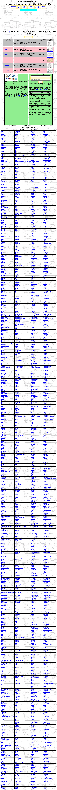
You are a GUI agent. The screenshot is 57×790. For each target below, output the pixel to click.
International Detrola (48, 419)
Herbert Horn (34, 402)
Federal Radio (18, 343)
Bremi (44, 224)
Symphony (3, 703)
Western (16, 772)
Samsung (17, 641)
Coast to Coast (34, 260)
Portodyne (45, 579)
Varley (2, 752)
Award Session (18, 194)
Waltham (3, 764)
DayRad (3, 282)
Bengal (45, 209)
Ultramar (33, 741)
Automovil (45, 190)
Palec (2, 555)
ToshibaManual (18, 728)
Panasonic (3, 556)
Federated (45, 343)
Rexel (32, 621)
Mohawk (3, 507)
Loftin (44, 467)
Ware (44, 764)
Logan (2, 468)
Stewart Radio (34, 692)
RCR (32, 611)
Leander (45, 459)
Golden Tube (17, 374)
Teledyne (17, 713)
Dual (44, 295)
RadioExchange (34, 599)
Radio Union (4, 598)
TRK (16, 735)
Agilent (16, 144)
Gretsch (16, 386)
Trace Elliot (33, 728)
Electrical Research (5, 315)
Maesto (32, 475)
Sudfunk (3, 697)
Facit (16, 337)
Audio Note (17, 187)
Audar (32, 186)
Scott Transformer (35, 648)
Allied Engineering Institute (21, 155)
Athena (32, 184)
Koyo (44, 449)
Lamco (2, 457)
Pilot (16, 572)
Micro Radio (4, 501)
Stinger (16, 693)
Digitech (3, 291)
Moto (32, 513)
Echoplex (33, 304)
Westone (16, 774)
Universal (3, 746)
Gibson (2, 372)
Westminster (46, 772)
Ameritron (45, 162)
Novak (2, 540)
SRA (44, 682)
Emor (32, 325)
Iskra (44, 422)
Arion (16, 177)
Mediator (33, 494)
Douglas (32, 294)
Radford (3, 589)
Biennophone (46, 214)
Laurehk (3, 459)
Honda (32, 408)
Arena (32, 174)
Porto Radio (17, 579)
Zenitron (3, 788)
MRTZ (45, 514)
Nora (44, 534)
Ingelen (16, 418)
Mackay (3, 474)
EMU (44, 327)
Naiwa (2, 521)
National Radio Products (20, 526)
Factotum (33, 337)
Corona (32, 268)
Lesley (32, 462)
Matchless (3, 490)
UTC (16, 749)
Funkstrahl (33, 357)
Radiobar (45, 598)
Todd (32, 723)
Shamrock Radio (47, 656)
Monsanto (33, 508)
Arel (2, 174)
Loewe (32, 467)
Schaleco (17, 647)
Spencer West (18, 679)
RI (15, 624)
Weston (3, 774)
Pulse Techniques (18, 583)
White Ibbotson (34, 775)
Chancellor (3, 253)
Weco (2, 769)
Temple (32, 716)
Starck (16, 686)
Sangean (45, 641)
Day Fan (45, 281)
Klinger (3, 446)
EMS (16, 327)
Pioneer (32, 572)
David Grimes (18, 281)
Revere (2, 621)
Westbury (3, 771)
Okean (44, 543)
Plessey (45, 573)
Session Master (4, 656)
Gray (16, 384)
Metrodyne (33, 498)
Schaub (45, 647)
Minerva (45, 503)
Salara (44, 638)
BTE (2, 233)
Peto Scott (3, 565)
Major (32, 480)
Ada (15, 135)
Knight (16, 446)
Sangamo (33, 641)
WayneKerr (4, 768)
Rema (16, 617)
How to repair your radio (41, 89)
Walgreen (3, 762)
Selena (16, 653)
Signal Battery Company (6, 660)
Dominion (33, 292)
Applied (16, 171)
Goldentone (33, 374)
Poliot (2, 576)
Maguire (16, 478)
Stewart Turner (46, 692)
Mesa (2, 498)
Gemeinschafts (46, 364)
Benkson (3, 210)
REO (32, 618)
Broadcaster (46, 227)
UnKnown (45, 746)
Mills (16, 503)
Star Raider (46, 684)
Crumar (45, 273)
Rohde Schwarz (18, 632)
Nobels (16, 533)
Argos (44, 174)
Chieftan (17, 255)
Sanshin (32, 643)
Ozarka (3, 550)
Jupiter (32, 434)
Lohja (16, 468)
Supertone (33, 699)
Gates (44, 361)
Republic (3, 620)
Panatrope (17, 556)
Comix (2, 265)
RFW (2, 622)
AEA (16, 138)
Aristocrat (33, 177)
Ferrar (16, 346)
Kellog (44, 439)
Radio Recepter (18, 595)
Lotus (44, 470)
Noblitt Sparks (34, 534)
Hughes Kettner (4, 412)
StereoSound (46, 690)
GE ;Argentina (34, 363)
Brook (16, 229)
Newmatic (33, 530)
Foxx (16, 354)
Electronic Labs (34, 318)
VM (44, 756)
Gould (44, 377)
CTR (16, 275)
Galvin (32, 360)
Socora (32, 669)
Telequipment (4, 715)
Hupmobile (17, 412)
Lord (16, 470)
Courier (32, 271)
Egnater (45, 308)
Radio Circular (46, 591)
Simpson (45, 663)
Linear (2, 467)
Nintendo (17, 532)
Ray (44, 608)
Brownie (3, 230)
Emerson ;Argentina (19, 324)
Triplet (45, 733)
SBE (32, 645)
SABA (2, 638)
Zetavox (45, 788)
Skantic (3, 666)
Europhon (45, 334)
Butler (44, 239)
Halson (16, 393)
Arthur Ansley (18, 180)
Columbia (45, 263)
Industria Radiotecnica (20, 416)
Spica (2, 680)
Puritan (45, 583)
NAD (44, 520)
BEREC (16, 211)
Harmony (17, 396)
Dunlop (32, 298)
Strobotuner (46, 694)
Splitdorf (17, 682)
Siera (44, 658)
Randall (3, 607)
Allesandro (3, 155)
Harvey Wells (46, 397)
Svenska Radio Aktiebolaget (37, 700)
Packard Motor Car (35, 552)
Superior (3, 699)
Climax (16, 259)
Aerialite (45, 139)
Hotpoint (33, 409)
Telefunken (33, 713)
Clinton (32, 259)
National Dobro (18, 524)
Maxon (32, 490)
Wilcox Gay (17, 778)
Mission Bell (46, 504)
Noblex (16, 534)
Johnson (33, 431)
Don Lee (45, 292)
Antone (16, 168)
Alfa (16, 154)
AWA (2, 194)
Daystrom (17, 282)
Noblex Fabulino (5, 534)
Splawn (3, 682)
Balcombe (17, 197)
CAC (44, 240)
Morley (32, 510)
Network (45, 529)
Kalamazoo (3, 436)
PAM (32, 555)
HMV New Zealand (47, 406)
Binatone (17, 216)
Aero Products (46, 141)
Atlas (2, 186)
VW (15, 761)
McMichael (45, 491)
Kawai (32, 438)
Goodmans (45, 376)
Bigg (2, 216)
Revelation (45, 620)
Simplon (33, 663)
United (16, 745)
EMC (2, 324)
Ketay (32, 442)
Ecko (16, 305)
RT (2, 637)
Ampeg (2, 164)
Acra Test (45, 134)
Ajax (16, 149)
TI (1, 722)
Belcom (45, 206)
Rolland (16, 634)
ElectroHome (34, 317)
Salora (2, 640)
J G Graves (17, 423)
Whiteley (3, 777)
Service (45, 654)
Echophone (17, 304)
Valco (44, 749)
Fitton (2, 350)
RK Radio (33, 627)
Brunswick (17, 232)
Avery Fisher (17, 193)
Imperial (33, 415)
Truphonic (45, 736)
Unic (2, 742)
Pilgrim (3, 572)
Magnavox (3, 478)
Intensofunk (46, 418)
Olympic (33, 545)
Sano (16, 643)
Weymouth (45, 774)
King (2, 444)
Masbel (16, 487)
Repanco (45, 618)
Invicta (2, 422)
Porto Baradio (46, 578)
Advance (45, 136)
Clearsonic (45, 258)
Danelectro (3, 278)
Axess (44, 194)
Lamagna (45, 455)
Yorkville (45, 785)
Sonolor (3, 674)
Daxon (32, 281)
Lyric (16, 472)
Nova (44, 539)
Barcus (32, 200)
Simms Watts (4, 663)
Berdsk (2, 211)
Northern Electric (5, 539)
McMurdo (17, 493)
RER (16, 620)
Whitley (16, 777)
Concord (33, 265)
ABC (2, 131)
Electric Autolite (18, 314)
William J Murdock (47, 778)
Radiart (32, 589)
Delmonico (3, 286)
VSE (2, 761)
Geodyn (45, 369)
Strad (44, 693)
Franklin (45, 354)
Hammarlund (4, 395)
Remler (32, 617)
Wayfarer (45, 767)
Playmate (17, 573)
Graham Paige (18, 379)
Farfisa (45, 340)
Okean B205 (6, 60)
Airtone (32, 148)
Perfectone (33, 563)
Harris (44, 396)
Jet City (3, 429)
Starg (32, 686)
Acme (44, 132)
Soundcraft (45, 676)
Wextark (33, 774)
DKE (32, 291)
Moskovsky (33, 511)
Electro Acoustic (18, 315)
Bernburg (3, 213)
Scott (44, 648)
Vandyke (45, 751)
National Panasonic (35, 524)
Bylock (16, 240)
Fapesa (32, 340)
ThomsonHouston (5, 720)
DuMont (3, 298)
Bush (6, 93)
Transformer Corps (5, 731)
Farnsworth (17, 341)
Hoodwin (45, 408)
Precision (3, 582)
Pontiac (45, 576)
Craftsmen (45, 271)
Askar (32, 181)
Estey (32, 333)
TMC (2, 723)
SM (15, 667)
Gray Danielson (4, 384)
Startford (3, 687)
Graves (45, 383)
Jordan (2, 432)
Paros (44, 558)
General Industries (19, 367)
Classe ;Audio (34, 258)
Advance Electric (34, 136)
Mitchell (16, 506)
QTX (32, 586)
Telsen (16, 716)
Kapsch (3, 438)
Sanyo (2, 644)
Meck (2, 494)
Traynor (33, 732)
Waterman (33, 765)
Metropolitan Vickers (48, 498)
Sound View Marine (19, 676)
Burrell (45, 237)
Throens (45, 720)
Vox (32, 759)
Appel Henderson (47, 170)
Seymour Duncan (34, 656)
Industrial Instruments (48, 416)
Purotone (3, 585)
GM (32, 373)
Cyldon (45, 275)
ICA (16, 413)
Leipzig (32, 461)
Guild (16, 389)
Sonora (16, 674)
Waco (32, 761)
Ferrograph (46, 346)
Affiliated (45, 142)
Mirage (32, 504)
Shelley (32, 657)
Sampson (33, 640)
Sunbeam (17, 697)
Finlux (32, 347)
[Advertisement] (28, 21)
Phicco (32, 565)
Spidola (16, 680)
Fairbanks (3, 338)
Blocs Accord (4, 219)
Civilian (45, 256)
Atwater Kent (18, 186)
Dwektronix (46, 298)
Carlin (16, 246)
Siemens (32, 658)
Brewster (33, 226)
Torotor (32, 726)
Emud (2, 328)
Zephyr (32, 788)
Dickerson (17, 289)
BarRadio (3, 201)
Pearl (32, 560)
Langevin (17, 458)
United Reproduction (6, 745)
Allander (45, 154)
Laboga (16, 455)
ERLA (44, 330)
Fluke (2, 351)
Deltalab (33, 286)
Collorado (45, 262)
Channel (33, 253)
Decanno (45, 284)
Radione (33, 602)
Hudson (45, 410)
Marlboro (3, 485)
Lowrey (16, 471)
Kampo (32, 436)
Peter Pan (45, 563)
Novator (16, 540)
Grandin (33, 382)
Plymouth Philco (34, 575)
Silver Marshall (4, 661)
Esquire (16, 333)
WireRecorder (18, 781)
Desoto (16, 288)
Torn (2, 726)
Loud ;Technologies (5, 471)
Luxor (2, 472)
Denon (2, 288)
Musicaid (17, 519)
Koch (2, 448)
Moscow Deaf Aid (5, 511)
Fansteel (16, 340)
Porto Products (4, 579)
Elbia (16, 312)
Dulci (44, 297)
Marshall (33, 485)
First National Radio (19, 348)
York (32, 785)
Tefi (2, 710)
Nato (32, 527)
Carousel (45, 246)
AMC (16, 160)
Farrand (33, 341)
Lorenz (32, 470)
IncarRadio (46, 415)
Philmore (33, 568)
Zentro (16, 788)
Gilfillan (45, 372)
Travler (16, 732)
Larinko (32, 458)
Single (32, 664)
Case (2, 249)
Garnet (2, 361)
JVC (44, 434)
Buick (44, 235)
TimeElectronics (34, 722)
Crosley (16, 273)
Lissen (16, 467)
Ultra (2, 741)
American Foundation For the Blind (23, 161)
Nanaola (33, 521)
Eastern (32, 302)
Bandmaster (46, 198)
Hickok (16, 405)
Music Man (3, 519)
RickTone (3, 625)
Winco (16, 780)
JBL (44, 425)
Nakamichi (17, 521)
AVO (44, 193)
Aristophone (4, 178)
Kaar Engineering (19, 435)
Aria (32, 175)
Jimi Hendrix (34, 429)
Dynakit (32, 299)
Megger (3, 496)
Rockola (16, 631)
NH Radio (45, 530)
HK (2, 406)
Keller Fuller (34, 439)
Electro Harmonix (47, 315)
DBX (2, 284)
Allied (32, 155)
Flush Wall (17, 351)
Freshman (33, 356)
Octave (16, 543)
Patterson (45, 559)
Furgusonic (3, 359)
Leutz (2, 464)
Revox (16, 621)
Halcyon (33, 392)
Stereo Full (17, 690)
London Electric (47, 468)
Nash (44, 521)
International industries (6, 421)
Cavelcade (33, 249)
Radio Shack (17, 596)
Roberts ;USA (46, 628)
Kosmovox (33, 449)
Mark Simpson (18, 484)
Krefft (32, 451)
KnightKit (33, 446)
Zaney (2, 787)
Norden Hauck (34, 536)
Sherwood (3, 658)
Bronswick (3, 229)
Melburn (33, 496)
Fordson (45, 353)
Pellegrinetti (33, 562)
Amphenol (33, 164)
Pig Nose (45, 570)
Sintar (44, 664)
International (18, 421)
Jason (32, 425)
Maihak (32, 478)
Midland (33, 501)
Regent (32, 615)
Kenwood (3, 442)
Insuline (32, 418)
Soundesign (3, 677)
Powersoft (17, 581)
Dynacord (17, 299)
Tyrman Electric (5, 739)
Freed (2, 356)
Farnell (3, 341)
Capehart (17, 245)
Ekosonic (17, 311)
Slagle (44, 666)
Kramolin (17, 451)
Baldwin (33, 197)
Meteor (16, 498)
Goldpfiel (45, 374)
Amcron (32, 160)
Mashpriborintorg (47, 487)
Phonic (45, 568)
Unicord (16, 742)
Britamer (33, 227)
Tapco (44, 705)
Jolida (44, 431)
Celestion (3, 250)
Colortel (32, 263)
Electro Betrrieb (34, 315)
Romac (32, 634)
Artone (32, 180)
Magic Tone (17, 477)
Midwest (45, 501)
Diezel (44, 289)
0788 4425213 (11, 96)
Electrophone (4, 320)
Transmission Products (36, 731)
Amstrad (33, 165)
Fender (16, 344)
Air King (45, 145)
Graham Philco (34, 379)
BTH (16, 233)
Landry (16, 457)
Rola (32, 632)
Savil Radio (17, 645)
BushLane (17, 239)
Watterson (17, 767)
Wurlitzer (33, 784)
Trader (45, 728)
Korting (16, 449)
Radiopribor (17, 604)
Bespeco (45, 213)
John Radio (17, 431)
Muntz (2, 517)
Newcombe (17, 530)
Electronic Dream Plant (20, 318)
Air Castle (17, 145)
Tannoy (32, 705)
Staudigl (45, 687)
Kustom (3, 454)
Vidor (32, 755)
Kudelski (33, 452)
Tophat (45, 725)
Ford (32, 353)
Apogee (16, 170)
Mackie (16, 474)
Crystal (3, 275)
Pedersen (3, 562)
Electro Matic (4, 317)
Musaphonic (33, 517)
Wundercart (17, 784)
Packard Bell (17, 552)
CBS (44, 249)
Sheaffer (16, 657)
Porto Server (34, 579)
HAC (16, 390)
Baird (2, 197)
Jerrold (16, 428)
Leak (32, 459)
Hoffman (3, 408)
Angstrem (17, 167)
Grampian (45, 380)
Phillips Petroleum (19, 568)
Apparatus (33, 170)
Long (2, 470)
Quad (44, 586)
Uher (32, 739)
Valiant (2, 751)
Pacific (2, 552)
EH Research (4, 310)
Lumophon (45, 471)
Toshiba (3, 728)
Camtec (32, 243)
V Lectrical (33, 749)
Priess (32, 582)
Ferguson (33, 344)
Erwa (32, 331)
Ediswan (45, 307)
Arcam (16, 173)
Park (2, 558)
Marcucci (33, 483)
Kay (44, 438)
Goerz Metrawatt (5, 374)
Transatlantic (46, 729)
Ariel (2, 177)
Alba (16, 152)
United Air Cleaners (47, 742)
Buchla (45, 233)
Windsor (33, 780)
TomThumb (4, 725)
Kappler (45, 436)
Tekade (32, 710)
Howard (45, 409)
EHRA (32, 310)
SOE (44, 669)
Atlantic (45, 184)
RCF (16, 611)
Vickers (16, 754)
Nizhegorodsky (4, 533)
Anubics (32, 168)
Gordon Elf (17, 377)
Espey (2, 333)
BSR (44, 232)
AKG (2, 151)
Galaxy (2, 360)
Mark (32, 484)
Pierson (16, 570)
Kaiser (44, 435)
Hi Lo (2, 405)
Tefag (44, 709)
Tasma (16, 706)
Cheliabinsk (46, 253)
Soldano (3, 671)
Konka (44, 448)
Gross (16, 387)
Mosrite (45, 511)
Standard (3, 684)
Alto (2, 158)
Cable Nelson (34, 240)
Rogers (2, 632)
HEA (32, 399)
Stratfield (3, 694)
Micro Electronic (47, 500)
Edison (32, 307)
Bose (44, 222)
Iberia (2, 413)
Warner (3, 765)
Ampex (16, 164)
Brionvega (17, 227)
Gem (32, 364)
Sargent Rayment (47, 644)
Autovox (45, 191)
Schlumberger (18, 648)
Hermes (45, 402)
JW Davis (3, 435)
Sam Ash (17, 640)
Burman (3, 237)
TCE (16, 707)
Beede (16, 204)
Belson (2, 209)
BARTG (16, 201)
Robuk (32, 630)
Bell (15, 207)
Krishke (3, 452)
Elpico (16, 322)
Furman (16, 359)
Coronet (3, 269)
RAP (44, 607)
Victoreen (45, 754)
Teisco (16, 710)
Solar (16, 670)
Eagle (16, 301)
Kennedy (17, 441)
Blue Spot (45, 219)
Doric (16, 294)
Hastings (3, 399)
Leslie (44, 462)
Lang (44, 457)
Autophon (3, 191)
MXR (32, 520)
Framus (32, 354)
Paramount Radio (47, 556)
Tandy (16, 705)
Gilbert (32, 372)
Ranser (32, 607)
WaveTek (33, 767)
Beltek (16, 209)
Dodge (16, 292)
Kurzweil (45, 452)
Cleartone (3, 259)
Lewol (32, 464)
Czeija (16, 276)
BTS (32, 233)
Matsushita (17, 490)
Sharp (2, 657)
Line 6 (44, 465)
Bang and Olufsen (5, 200)
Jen (31, 426)
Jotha (16, 432)
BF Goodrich (17, 214)
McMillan (3, 493)
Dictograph (33, 289)
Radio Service (4, 596)
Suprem (45, 699)
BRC (16, 224)
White (44, 775)
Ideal (44, 413)
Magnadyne (33, 477)
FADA (44, 337)
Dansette (33, 278)
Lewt (44, 464)
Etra (2, 334)
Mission (3, 506)
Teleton (16, 715)
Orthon (3, 549)
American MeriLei (35, 161)
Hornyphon (17, 409)
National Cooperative (6, 524)
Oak (32, 542)
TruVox (16, 738)
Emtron (32, 327)
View (44, 755)
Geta (32, 370)
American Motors (47, 161)
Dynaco (3, 299)
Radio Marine (34, 594)
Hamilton (45, 393)
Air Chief (33, 145)
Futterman (33, 359)
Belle (32, 207)
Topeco (32, 725)
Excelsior (45, 335)
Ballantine (17, 198)
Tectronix (33, 709)
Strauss (16, 694)
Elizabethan (17, 321)
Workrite (45, 781)
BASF (32, 201)
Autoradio (17, 191)
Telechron (45, 712)
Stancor (32, 683)
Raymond (3, 609)
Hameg (32, 393)
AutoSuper (33, 191)
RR (2, 635)
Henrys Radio (18, 402)
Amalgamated (18, 158)
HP (2, 410)
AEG (32, 138)
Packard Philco (46, 552)
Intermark (33, 419)
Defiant (32, 285)
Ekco (2, 311)
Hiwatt (45, 405)
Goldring (3, 376)
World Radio (4, 782)
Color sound (17, 263)
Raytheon (17, 609)
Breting (16, 226)
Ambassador (46, 158)
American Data (4, 161)
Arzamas (3, 181)
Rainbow (45, 605)
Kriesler (45, 451)
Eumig (32, 334)
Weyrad (3, 775)
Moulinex (33, 514)
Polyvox (32, 576)
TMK (16, 723)
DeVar (44, 288)
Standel (16, 684)
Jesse (44, 428)
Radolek (16, 605)
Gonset (32, 376)
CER (44, 250)
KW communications (19, 454)
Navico (45, 527)
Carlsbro (33, 246)
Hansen (45, 395)
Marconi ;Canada (5, 483)
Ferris (32, 346)
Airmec (3, 148)
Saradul (16, 644)
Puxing (32, 585)
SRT (2, 683)
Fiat (2, 347)
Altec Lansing (46, 157)
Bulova (2, 236)
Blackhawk (17, 217)
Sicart (16, 658)
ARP (44, 178)
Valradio (16, 751)
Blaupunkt (45, 217)
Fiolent (45, 347)
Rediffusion (17, 614)
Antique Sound (4, 168)
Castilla (16, 249)
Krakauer (3, 451)
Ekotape (33, 311)
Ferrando (45, 344)
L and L (45, 454)
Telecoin (3, 713)
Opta (44, 546)
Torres (44, 726)
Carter (16, 248)
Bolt (44, 220)
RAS (2, 608)
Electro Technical (18, 317)
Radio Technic (34, 596)
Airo (16, 148)
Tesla (44, 718)
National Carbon (47, 523)
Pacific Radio (34, 550)
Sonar (16, 673)
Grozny (32, 387)
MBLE (2, 491)
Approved (33, 171)
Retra (32, 620)
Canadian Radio (47, 243)
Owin (44, 549)
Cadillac (3, 242)
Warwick (17, 765)
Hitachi (32, 405)
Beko (16, 206)
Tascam (3, 706)
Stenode (3, 690)
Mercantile (33, 497)
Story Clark (33, 693)
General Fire (33, 366)
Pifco (32, 570)
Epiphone (33, 330)
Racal (44, 588)
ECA (2, 304)
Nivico (44, 532)
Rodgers (33, 631)
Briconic (45, 226)
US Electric (3, 748)
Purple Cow (17, 585)
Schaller (32, 647)
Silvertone (33, 661)
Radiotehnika (34, 604)
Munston (45, 516)
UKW (44, 739)
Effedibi (32, 308)
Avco (2, 193)
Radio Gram (4, 594)
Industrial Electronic (35, 416)
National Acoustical (35, 523)
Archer (32, 173)
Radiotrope (3, 605)
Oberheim (45, 542)
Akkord (16, 151)
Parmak (32, 558)
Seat (2, 651)
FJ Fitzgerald (18, 350)
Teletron (33, 715)
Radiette (45, 589)
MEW (16, 500)
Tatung (32, 706)
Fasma (44, 341)
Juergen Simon (46, 432)
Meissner (17, 496)
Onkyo (2, 546)
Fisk (44, 348)
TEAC (32, 707)
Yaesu (2, 785)
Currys (32, 275)
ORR (32, 547)
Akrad (32, 151)
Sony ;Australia (34, 674)
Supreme (3, 700)
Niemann (3, 532)
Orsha (44, 547)
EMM (16, 325)
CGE (2, 252)
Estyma (45, 333)
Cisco (2, 256)
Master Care (4, 488)
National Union (4, 527)
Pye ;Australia (46, 585)
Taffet (16, 703)
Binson (32, 216)
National (16, 527)
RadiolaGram (18, 601)
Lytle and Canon (34, 472)
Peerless (16, 562)
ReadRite (17, 612)
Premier (16, 582)
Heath (16, 400)
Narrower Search (28, 37)
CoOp (16, 268)
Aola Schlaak (46, 168)
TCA (2, 707)
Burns (32, 237)
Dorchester (3, 294)
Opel (16, 546)
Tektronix (3, 712)
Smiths (32, 667)
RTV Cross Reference (19, 637)
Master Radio (18, 488)
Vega (44, 752)
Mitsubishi (33, 506)
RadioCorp (3, 599)
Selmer (32, 653)
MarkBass (45, 484)
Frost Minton (4, 357)
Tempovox (3, 718)
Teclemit (16, 709)
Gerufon (16, 370)
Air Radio (33, 147)
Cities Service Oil (18, 256)
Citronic (33, 256)
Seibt (44, 651)
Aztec (16, 196)
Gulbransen (46, 389)
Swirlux (16, 702)
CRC (16, 272)
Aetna (16, 142)
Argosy (2, 175)
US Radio (17, 748)
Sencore (3, 654)
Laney (32, 457)
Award (32, 194)
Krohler (16, 452)
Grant (44, 382)
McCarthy (17, 491)
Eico (44, 310)
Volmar (3, 759)
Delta (16, 286)
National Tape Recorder (36, 526)
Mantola (16, 481)
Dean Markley (34, 284)
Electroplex (17, 320)
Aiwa (2, 149)
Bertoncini (33, 213)
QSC (16, 586)
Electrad (3, 314)
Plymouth (45, 575)
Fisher (32, 348)
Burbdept (17, 236)
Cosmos (45, 269)
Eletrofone (45, 320)
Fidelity (16, 347)
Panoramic (33, 556)
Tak (32, 703)
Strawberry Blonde (35, 694)
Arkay (16, 178)
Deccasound (17, 285)
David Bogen (4, 281)
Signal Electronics (19, 660)
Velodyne (3, 754)
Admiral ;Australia (5, 136)
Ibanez (44, 412)
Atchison (17, 184)
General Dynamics (19, 366)
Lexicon (3, 465)
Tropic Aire (33, 735)
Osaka (16, 549)
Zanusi (16, 787)
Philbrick (3, 566)
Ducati (2, 297)
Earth (16, 302)
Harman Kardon (5, 396)
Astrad (32, 183)
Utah (2, 749)
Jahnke (3, 425)
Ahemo (45, 144)
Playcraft (3, 573)
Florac (44, 350)
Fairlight (33, 338)
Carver (32, 248)
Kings (16, 444)
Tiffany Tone (17, 722)
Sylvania (45, 702)
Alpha (2, 157)
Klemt (32, 445)
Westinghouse (34, 772)
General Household (47, 366)
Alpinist (16, 157)
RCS (44, 611)
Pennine (45, 562)
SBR (44, 645)
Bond (2, 222)
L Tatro (3, 455)
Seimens (3, 653)
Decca (2, 285)
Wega (16, 769)
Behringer (45, 204)
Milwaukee (33, 503)
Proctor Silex (46, 582)
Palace (44, 553)
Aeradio (32, 139)
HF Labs (16, 403)
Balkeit (45, 197)
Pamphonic (45, 555)
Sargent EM (33, 644)
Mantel (2, 481)
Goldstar (17, 376)
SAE (32, 638)
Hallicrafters (4, 393)
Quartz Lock (34, 588)
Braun (44, 223)
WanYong (17, 764)
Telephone (45, 713)
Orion (16, 547)
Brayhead (3, 224)
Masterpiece (46, 488)
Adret (16, 136)
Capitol (32, 245)
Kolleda (32, 448)
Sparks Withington (35, 677)
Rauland (33, 608)
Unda (44, 741)
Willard (32, 778)
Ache (32, 132)
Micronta (17, 501)
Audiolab (3, 188)
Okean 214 (6, 54)
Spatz (2, 679)
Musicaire (33, 519)
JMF (44, 429)
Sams (44, 640)
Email (25, 95)
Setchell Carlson (18, 656)
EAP (32, 301)
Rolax (2, 634)
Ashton (16, 181)
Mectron (16, 494)
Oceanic (3, 543)
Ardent (45, 173)
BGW (32, 214)
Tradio (2, 729)
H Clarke (3, 390)
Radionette (45, 602)
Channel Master (18, 253)
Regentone (45, 615)
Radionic (3, 604)
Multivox (33, 516)
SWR (32, 702)
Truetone (33, 736)
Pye (9, 93)
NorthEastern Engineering (49, 537)
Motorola (45, 513)
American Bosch (47, 160)
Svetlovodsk (46, 700)
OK (31, 543)
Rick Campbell (34, 624)
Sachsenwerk (17, 638)
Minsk (2, 504)
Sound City (45, 674)
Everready (33, 335)
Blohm (16, 219)
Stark (44, 686)
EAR (44, 301)
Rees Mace (45, 614)
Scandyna (3, 647)
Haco (44, 390)
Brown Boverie (34, 229)
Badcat (45, 196)
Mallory (45, 480)
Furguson (45, 357)
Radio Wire (33, 598)
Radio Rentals (46, 595)
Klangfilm (17, 445)
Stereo (32, 690)
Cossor (2, 271)
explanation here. (33, 90)
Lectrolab (17, 461)
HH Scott (45, 403)
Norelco (45, 536)
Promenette (3, 583)
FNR (44, 351)
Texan (2, 719)
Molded (16, 507)
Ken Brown (3, 441)
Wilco (2, 778)
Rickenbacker (46, 624)
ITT (2, 423)
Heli (44, 400)
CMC (16, 260)
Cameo (2, 243)
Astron (45, 183)
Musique (3, 520)
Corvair (16, 269)
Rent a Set (17, 618)
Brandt (32, 223)
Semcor (45, 653)
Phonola (3, 569)
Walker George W (19, 762)
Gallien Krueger (18, 360)
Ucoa (16, 739)
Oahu (16, 542)
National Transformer (48, 526)
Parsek (2, 559)
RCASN (3, 611)
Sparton (45, 677)
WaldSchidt (46, 761)
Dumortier (17, 298)
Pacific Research (47, 550)
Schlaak (3, 648)
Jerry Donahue (34, 428)
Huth (32, 412)
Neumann (3, 530)
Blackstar (33, 217)
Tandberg (3, 705)
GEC (44, 363)
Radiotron (45, 604)
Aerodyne (3, 142)
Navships (17, 529)
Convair (3, 268)
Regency (16, 615)
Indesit (2, 416)
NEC (32, 529)
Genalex (3, 366)
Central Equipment (19, 250)
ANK (32, 167)
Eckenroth (3, 305)
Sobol (16, 669)
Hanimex (33, 395)
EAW (44, 302)
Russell (32, 637)
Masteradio (33, 488)
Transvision (46, 731)
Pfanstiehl (17, 565)
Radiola (3, 601)
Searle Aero (33, 650)
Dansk (44, 278)
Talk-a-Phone (46, 703)
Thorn (32, 720)
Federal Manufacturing (6, 343)
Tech (44, 707)
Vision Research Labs (35, 756)
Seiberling (33, 651)
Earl (2, 302)
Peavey (45, 560)
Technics (3, 709)
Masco (32, 487)
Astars (44, 181)
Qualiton (3, 588)
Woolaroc (33, 781)
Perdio (16, 563)
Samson (3, 641)
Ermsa (2, 331)
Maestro (45, 475)
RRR (16, 635)
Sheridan (45, 657)
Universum (17, 746)
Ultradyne (17, 741)
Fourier (3, 354)
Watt (2, 767)
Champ (32, 252)
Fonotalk (3, 353)
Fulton (16, 357)
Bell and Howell (4, 207)
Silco (32, 660)
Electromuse (46, 317)
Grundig (45, 387)
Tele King (17, 712)
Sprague (33, 682)
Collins (32, 262)
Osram (32, 549)
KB (2, 439)
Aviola (32, 193)
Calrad (16, 242)
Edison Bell (17, 307)
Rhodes (3, 624)
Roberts (22, 92)
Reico (2, 617)
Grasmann (33, 383)
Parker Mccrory (18, 558)
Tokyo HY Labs (46, 723)
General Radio (46, 367)
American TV (18, 162)
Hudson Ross (34, 410)
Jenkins (45, 426)
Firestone (3, 348)
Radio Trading (46, 596)
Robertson (3, 630)
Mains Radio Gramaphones (49, 478)
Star (2, 686)
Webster (45, 768)
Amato (32, 158)
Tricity (2, 733)
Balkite (2, 198)
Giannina (45, 370)
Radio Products (4, 595)
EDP (2, 308)
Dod (2, 292)
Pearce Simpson (4, 560)
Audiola (45, 187)
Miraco (16, 504)
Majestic (16, 480)
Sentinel (16, 654)
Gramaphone (4, 380)
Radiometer (4, 602)
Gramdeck (17, 380)
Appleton (3, 171)
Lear (2, 461)
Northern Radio (18, 539)
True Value (17, 736)
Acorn (2, 134)
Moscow (16, 511)
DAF (32, 276)
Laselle (45, 458)
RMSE (16, 628)
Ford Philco (17, 353)
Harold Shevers (34, 396)
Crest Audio (46, 272)
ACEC (2, 132)
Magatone (3, 477)
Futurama (45, 359)
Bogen (16, 220)
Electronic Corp (4, 318)
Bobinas (3, 220)
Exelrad (3, 337)
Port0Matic (17, 578)
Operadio (33, 546)
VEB (16, 752)
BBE (32, 203)
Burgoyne (45, 236)
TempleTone (46, 716)
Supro (16, 700)
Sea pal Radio (18, 650)
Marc (44, 481)
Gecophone (3, 364)
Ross (44, 634)
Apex (2, 170)
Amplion (45, 164)
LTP (32, 471)
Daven (44, 279)
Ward (32, 764)
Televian (45, 715)
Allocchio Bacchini (47, 155)
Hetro (2, 403)
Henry (2, 402)
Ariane (45, 175)
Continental (46, 266)
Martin (2, 487)
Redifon (32, 614)
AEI (44, 138)
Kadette (32, 435)
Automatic (33, 190)
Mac (44, 472)
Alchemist (33, 152)
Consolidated (4, 266)
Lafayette (33, 455)
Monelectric (46, 507)
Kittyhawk (3, 445)
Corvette (33, 269)
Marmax (17, 485)
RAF (32, 605)
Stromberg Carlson (5, 696)
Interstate (45, 421)
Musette (45, 517)
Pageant (16, 553)
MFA (32, 500)
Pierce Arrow (34, 569)
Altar (32, 157)
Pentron (3, 563)
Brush (32, 232)
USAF (44, 748)
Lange (2, 458)
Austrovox (3, 190)
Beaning (45, 203)
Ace (44, 131)
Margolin (3, 484)
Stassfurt (33, 687)
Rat (15, 608)
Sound (32, 676)
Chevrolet (3, 255)
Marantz (33, 481)
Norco (2, 536)
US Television (34, 748)
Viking (16, 756)
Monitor (3, 508)
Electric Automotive (35, 314)
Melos (2, 497)
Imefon (2, 415)
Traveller (3, 732)
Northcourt (33, 537)
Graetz (2, 379)
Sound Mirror (4, 676)
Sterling (3, 692)
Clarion (16, 258)
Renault (3, 618)
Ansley (44, 167)
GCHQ (16, 363)
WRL (32, 782)
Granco (16, 382)
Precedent (33, 581)
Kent (44, 441)
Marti (44, 485)
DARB (2, 279)
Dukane (32, 297)
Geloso (16, 364)
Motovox (17, 514)
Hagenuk (3, 392)
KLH (44, 445)
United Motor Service (6, 744)
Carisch (3, 246)
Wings (44, 780)
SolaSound (45, 670)
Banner (16, 200)
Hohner (16, 408)
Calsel (32, 242)
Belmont (45, 207)
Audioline (17, 188)
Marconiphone (18, 483)
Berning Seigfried (18, 213)
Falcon (44, 338)
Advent (3, 138)
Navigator (3, 529)
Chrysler (33, 255)
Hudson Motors (18, 410)
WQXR (16, 782)
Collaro (16, 262)
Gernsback (3, 370)
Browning (17, 230)
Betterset (3, 214)
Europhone (3, 335)
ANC (44, 165)
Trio (32, 733)
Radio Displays (18, 592)
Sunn (44, 697)
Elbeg (2, 312)
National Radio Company (49, 524)
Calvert (45, 242)
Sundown (33, 697)
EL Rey (45, 311)
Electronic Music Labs (48, 318)
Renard (45, 617)
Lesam (16, 462)
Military (3, 503)
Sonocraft (45, 673)
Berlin (32, 211)
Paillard (32, 553)
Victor (32, 754)
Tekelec (45, 710)
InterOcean (33, 421)
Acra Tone (3, 135)
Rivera (2, 627)
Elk (31, 321)
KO (44, 446)
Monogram (17, 508)
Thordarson (17, 720)
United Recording (35, 744)
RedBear (3, 614)
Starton (16, 687)
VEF (32, 752)
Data (32, 279)
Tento (16, 718)
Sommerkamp (46, 671)
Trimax (16, 733)
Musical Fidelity (47, 519)
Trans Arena (33, 729)
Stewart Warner (4, 693)
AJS (32, 149)
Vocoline (3, 758)
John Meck (3, 431)
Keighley (17, 439)
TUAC (32, 738)
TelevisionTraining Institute (7, 716)
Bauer (2, 203)
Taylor (44, 706)
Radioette (17, 599)
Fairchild (17, 338)
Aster (2, 183)
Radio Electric (34, 592)
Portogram (3, 581)
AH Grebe (33, 144)
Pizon (44, 572)
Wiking (45, 777)
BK (44, 216)
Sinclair (3, 664)
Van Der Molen (34, 751)
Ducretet (16, 297)
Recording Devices (47, 612)
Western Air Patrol (19, 771)
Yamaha (16, 785)
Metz (2, 500)
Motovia (3, 514)
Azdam (2, 196)
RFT (44, 621)
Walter (32, 762)
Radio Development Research (7, 592)
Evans (16, 335)
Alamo (44, 151)
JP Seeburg (33, 432)
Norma (16, 537)
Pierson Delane (4, 570)
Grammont (33, 380)
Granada (3, 382)
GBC (2, 363)
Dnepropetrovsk (47, 291)
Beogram (33, 210)
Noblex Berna (34, 533)
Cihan (44, 255)
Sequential (33, 654)
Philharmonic (46, 566)
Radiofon (45, 599)
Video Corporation (5, 755)
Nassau (2, 523)
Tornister (17, 726)
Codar (44, 260)
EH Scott (17, 310)
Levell (16, 464)
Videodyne (17, 755)
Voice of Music (18, 758)
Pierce (44, 569)
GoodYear (3, 377)
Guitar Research (34, 389)
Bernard (45, 211)
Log (36, 129)
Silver (16, 661)
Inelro (2, 418)
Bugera (32, 235)
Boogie (16, 222)
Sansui (44, 643)
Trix (2, 735)
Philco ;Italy (17, 566)
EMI (32, 324)
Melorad (45, 496)
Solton (32, 671)
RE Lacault (3, 612)
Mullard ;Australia (5, 516)
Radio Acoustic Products (6, 591)
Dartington (17, 279)
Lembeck (45, 461)
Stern (16, 692)
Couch (16, 271)
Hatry (16, 399)
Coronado (45, 268)
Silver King (46, 660)
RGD (16, 622)
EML (2, 325)
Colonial (3, 263)
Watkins (45, 765)
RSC (32, 635)
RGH (32, 622)
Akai (44, 149)
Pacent (16, 550)
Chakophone (17, 252)
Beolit (44, 210)
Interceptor (3, 419)
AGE (2, 144)
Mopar (16, 510)
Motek (2, 513)
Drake (44, 294)
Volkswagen (46, 758)
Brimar (3, 227)
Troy (2, 736)
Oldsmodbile (17, 545)
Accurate (33, 131)
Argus (16, 175)
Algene (32, 154)
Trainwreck (17, 729)
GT (2, 389)
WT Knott (3, 784)
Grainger (45, 379)
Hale (44, 392)
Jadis (44, 423)
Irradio (32, 422)
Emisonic (45, 324)
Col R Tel (3, 262)
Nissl (32, 532)
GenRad (33, 369)
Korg (2, 449)
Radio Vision (17, 598)
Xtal (44, 784)
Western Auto (34, 771)
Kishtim (45, 444)
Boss (2, 223)
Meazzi (32, 493)
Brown (44, 229)
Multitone (17, 516)
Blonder (32, 219)
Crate (2, 272)
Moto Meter (17, 513)
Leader (16, 459)
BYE (2, 240)
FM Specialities (34, 351)
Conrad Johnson (47, 265)
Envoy (16, 330)
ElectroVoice (33, 320)
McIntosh (33, 491)
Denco (44, 286)
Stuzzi (44, 696)
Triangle (45, 732)
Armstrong (33, 178)
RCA (44, 609)
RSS (44, 635)
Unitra (32, 745)
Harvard (33, 397)
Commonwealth (18, 265)
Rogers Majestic (47, 631)
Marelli (45, 483)
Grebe (44, 384)
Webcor (32, 768)
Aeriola (3, 141)
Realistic (33, 612)
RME (2, 628)
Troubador (45, 735)
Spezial (45, 679)
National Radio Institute (6, 526)
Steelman (17, 689)
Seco (16, 651)
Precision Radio (46, 581)
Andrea (3, 167)
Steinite (32, 689)
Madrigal (17, 475)
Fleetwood (33, 350)
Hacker (25, 92)
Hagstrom (17, 392)
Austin (44, 188)
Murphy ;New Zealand (20, 517)
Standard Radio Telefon (48, 683)
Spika (44, 680)
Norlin (2, 537)
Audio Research (34, 187)
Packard (3, 553)
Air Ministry (17, 147)
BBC (16, 203)
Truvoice (3, 738)
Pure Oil (33, 583)
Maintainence (4, 480)
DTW (16, 295)
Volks (32, 758)
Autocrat (17, 190)
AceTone (16, 132)
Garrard (33, 361)
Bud (15, 235)
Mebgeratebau (46, 493)
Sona (2, 673)
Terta (32, 718)
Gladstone (3, 373)
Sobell (2, 669)
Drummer (3, 295)
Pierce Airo (17, 569)
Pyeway (3, 586)
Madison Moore (4, 475)
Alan (2, 152)
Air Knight (3, 147)
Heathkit (33, 400)
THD (16, 719)
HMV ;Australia (34, 406)
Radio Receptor (34, 595)
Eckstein (33, 305)
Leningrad (3, 462)
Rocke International (47, 630)
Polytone (17, 576)
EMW (16, 328)
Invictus (16, 422)
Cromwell (3, 273)
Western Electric (47, 771)
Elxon (44, 322)
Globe (16, 373)
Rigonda (45, 625)
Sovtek (16, 677)
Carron (3, 248)
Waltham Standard (47, 762)
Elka (44, 321)
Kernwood (17, 442)
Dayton (32, 282)
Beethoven (33, 204)
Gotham (32, 377)
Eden (2, 307)
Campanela (17, 243)
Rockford (3, 631)
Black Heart (4, 217)
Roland (45, 632)
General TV (4, 369)
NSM (2, 542)
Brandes (16, 223)
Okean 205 (6, 43)
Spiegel (32, 680)
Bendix (32, 209)
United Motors (18, 744)
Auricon (32, 188)
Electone (45, 312)
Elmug (2, 322)
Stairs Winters (18, 683)
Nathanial (17, 523)
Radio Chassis (34, 591)
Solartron (33, 670)
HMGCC (17, 406)
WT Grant (45, 782)
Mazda (45, 490)
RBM (32, 609)
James (16, 425)
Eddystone (45, 305)
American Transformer (6, 162)
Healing (45, 399)
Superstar (17, 699)
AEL (2, 139)
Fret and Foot (46, 356)
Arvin (44, 180)
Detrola (32, 288)
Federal (32, 343)
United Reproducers (47, 744)
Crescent (33, 272)
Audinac (45, 186)
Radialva (17, 589)
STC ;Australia (4, 689)
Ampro (2, 165)
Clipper (45, 259)
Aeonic (16, 139)
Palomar (16, 555)
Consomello (17, 266)
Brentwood (3, 226)
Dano (16, 278)
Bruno (2, 232)
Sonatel (32, 673)
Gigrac (16, 372)
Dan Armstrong (46, 276)
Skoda (16, 666)
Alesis (2, 154)
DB (44, 282)
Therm (32, 719)
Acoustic (16, 134)
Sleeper (3, 667)
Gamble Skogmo (47, 360)
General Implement (5, 367)
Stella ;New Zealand (47, 689)
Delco (44, 285)
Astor (16, 183)
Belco (32, 206)
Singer (16, 664)
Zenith (44, 787)
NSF (44, 540)
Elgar (2, 321)
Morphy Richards (47, 510)
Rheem (45, 622)
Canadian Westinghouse (6, 245)
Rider (16, 625)
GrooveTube (4, 387)
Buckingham (4, 235)
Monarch (33, 507)
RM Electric (46, 627)
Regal (2, 615)
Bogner (32, 220)
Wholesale (33, 777)
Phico (44, 565)
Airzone (45, 148)
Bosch (32, 222)
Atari (2, 184)
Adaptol (32, 135)
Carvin (45, 248)
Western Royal (4, 772)
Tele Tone (33, 712)
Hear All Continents (5, 400)
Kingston (33, 444)
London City (33, 468)
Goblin (45, 373)
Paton (32, 559)
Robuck (16, 630)
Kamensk (17, 436)
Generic (16, 369)
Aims (2, 145)
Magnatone (45, 477)
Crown (32, 273)
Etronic (16, 334)
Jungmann (17, 434)
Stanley (32, 684)
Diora (16, 291)
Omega (45, 545)
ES (44, 331)
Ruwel (44, 637)
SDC (2, 650)
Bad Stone (33, 196)
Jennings (3, 428)
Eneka (32, 328)
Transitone (17, 731)
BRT (32, 230)
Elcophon (33, 312)
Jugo (2, 434)
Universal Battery (47, 745)
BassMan (45, 201)
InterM (16, 419)
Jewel (16, 429)
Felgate (3, 344)
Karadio (16, 438)
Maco (32, 474)
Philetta (32, 566)
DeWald (3, 289)
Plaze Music (33, 573)
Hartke (2, 397)
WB (15, 768)
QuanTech (17, 588)
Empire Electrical (5, 327)
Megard (45, 494)
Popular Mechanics (5, 578)
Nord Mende (17, 536)
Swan (2, 702)
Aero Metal (17, 141)
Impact (16, 415)
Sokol (2, 670)
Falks (2, 340)
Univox (32, 746)
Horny (2, 409)
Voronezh (17, 759)
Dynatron (3, 301)
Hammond (17, 395)
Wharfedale (17, 775)
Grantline (3, 383)
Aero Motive (33, 141)
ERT (16, 331)
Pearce (16, 560)
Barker (45, 200)
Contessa (33, 266)
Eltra (32, 322)
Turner (45, 738)
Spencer (32, 679)
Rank (16, 607)
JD (2, 426)
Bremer (32, 224)
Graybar (33, 384)
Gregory (3, 386)
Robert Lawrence (35, 628)
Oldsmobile (3, 545)
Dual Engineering (35, 295)
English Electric (4, 330)
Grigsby (32, 386)
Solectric (17, 671)
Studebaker (17, 696)
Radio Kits (17, 594)
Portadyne (33, 578)
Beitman (3, 206)
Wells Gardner (34, 769)
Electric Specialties (47, 314)
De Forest (17, 284)
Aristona (45, 177)
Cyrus (2, 276)
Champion (45, 252)
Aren (16, 174)
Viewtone (3, 756)
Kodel (16, 448)
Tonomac (17, 725)
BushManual (34, 239)
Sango (2, 643)
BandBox (33, 198)
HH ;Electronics (34, 403)
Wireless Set (4, 781)
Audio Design (4, 187)
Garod (16, 361)
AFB (32, 142)
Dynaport (45, 299)
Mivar (44, 506)
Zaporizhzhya (34, 787)
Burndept (17, 237)
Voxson (45, 759)
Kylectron (33, 454)
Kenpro (32, 441)
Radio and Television (19, 591)
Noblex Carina (46, 533)
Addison (45, 135)
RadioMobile (17, 602)
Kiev (44, 442)
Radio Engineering (47, 592)
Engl (44, 328)
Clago (2, 258)
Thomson (45, 719)
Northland (33, 539)
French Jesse (17, 356)
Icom (32, 413)
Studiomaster (34, 696)
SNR (44, 667)
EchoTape (45, 304)
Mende (16, 497)
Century (33, 250)
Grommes (45, 386)
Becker (2, 204)
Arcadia (3, 173)
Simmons (45, 661)
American (33, 162)
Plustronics (17, 575)
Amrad (16, 165)
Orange (3, 547)
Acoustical (33, 134)
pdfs (19, 95)
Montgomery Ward (47, 508)
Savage (2, 645)
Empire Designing (47, 325)
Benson (16, 210)
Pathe (16, 559)
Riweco (16, 627)
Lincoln (32, 465)
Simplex (16, 663)
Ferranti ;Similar (5, 346)
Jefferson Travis (18, 426)
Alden (44, 152)
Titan (44, 722)
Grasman (17, 383)
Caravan (45, 245)
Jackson (32, 423)
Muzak (16, 520)
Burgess (32, 236)
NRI (32, 540)
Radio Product (46, 594)
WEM (44, 769)
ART (2, 180)
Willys (2, 780)
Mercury (45, 497)
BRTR (44, 230)
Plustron (3, 575)
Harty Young (17, 397)
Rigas (32, 625)
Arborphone (46, 171)
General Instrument (35, 367)
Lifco (16, 465)
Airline (45, 147)
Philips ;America (5, 568)
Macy (44, 474)
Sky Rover (33, 666)
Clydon (3, 260)
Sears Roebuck (46, 650)
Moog (2, 510)
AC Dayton (17, 131)
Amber (2, 160)
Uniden (32, 742)
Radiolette (33, 601)
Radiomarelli (46, 601)
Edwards (17, 308)
